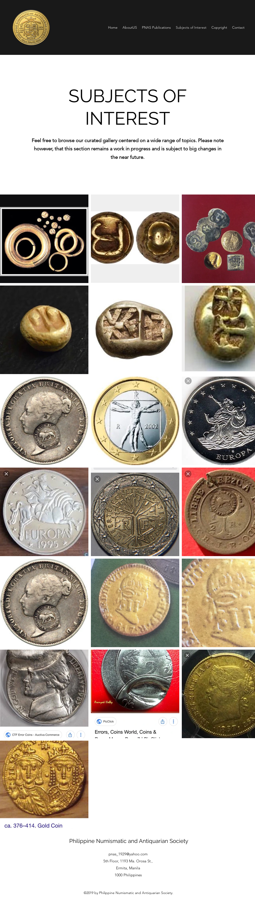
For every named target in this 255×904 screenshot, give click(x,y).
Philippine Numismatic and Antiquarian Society (128, 841)
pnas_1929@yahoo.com (128, 854)
